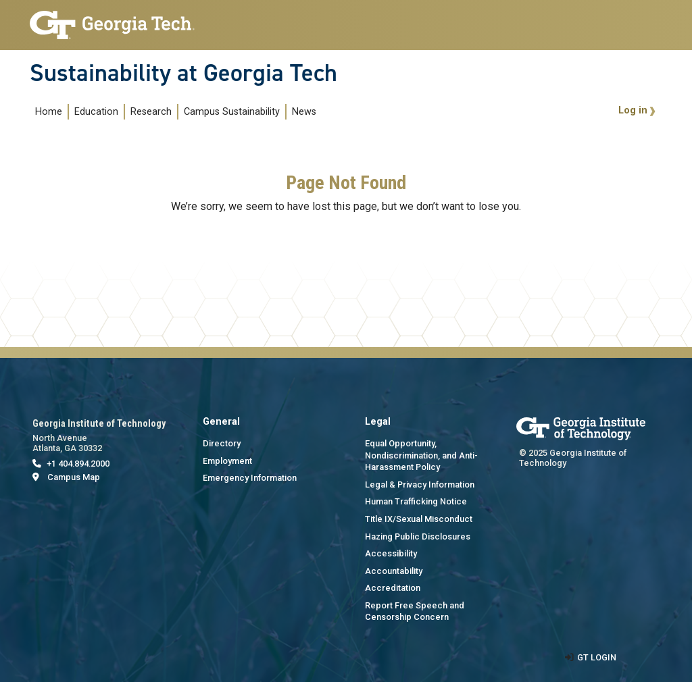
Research (151, 111)
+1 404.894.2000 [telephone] (78, 463)
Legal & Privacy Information (419, 484)
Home (48, 111)
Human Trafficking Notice (416, 501)
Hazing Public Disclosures (417, 536)
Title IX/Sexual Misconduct (418, 519)
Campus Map (73, 477)
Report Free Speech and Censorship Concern (414, 611)
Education (96, 111)
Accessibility (391, 553)
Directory (222, 443)
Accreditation (392, 588)
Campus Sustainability (232, 111)
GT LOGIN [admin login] (596, 657)
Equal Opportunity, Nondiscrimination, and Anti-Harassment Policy (421, 455)
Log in (632, 110)
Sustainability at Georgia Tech (183, 73)
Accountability (393, 571)
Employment (227, 461)
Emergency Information (250, 478)
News (304, 111)
